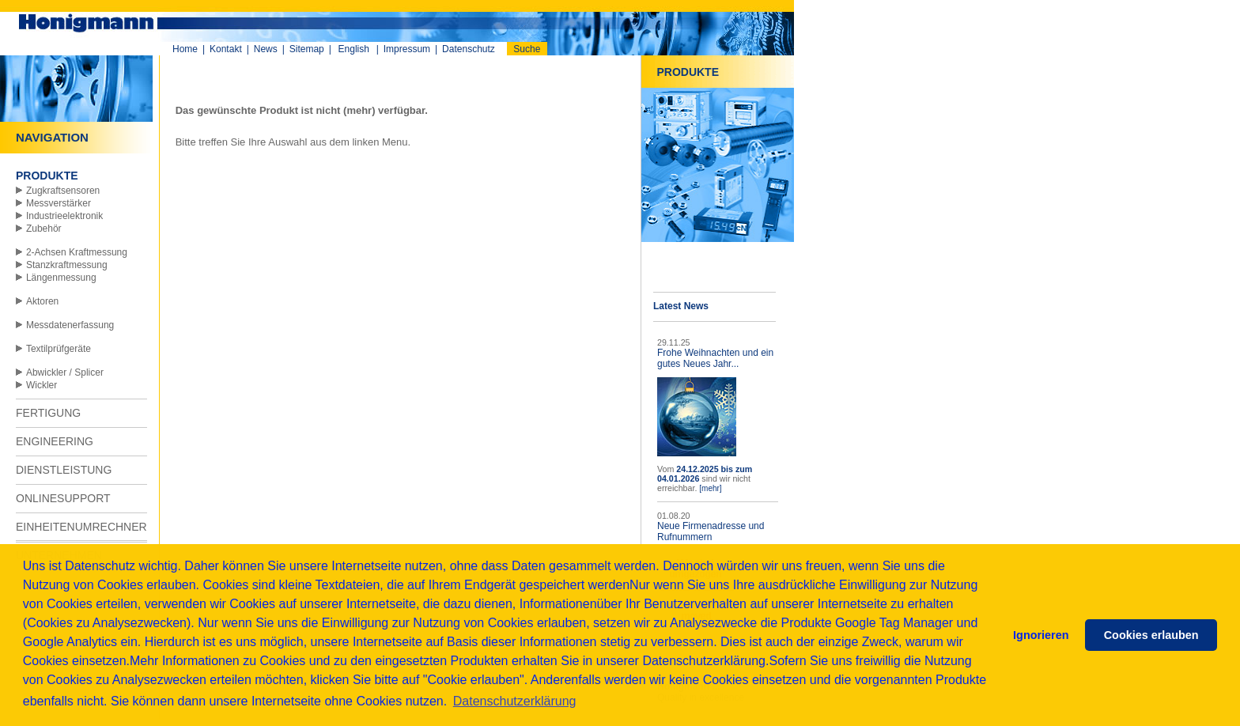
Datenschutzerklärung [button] (515, 701)
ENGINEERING (54, 441)
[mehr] (710, 488)
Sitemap (306, 49)
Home (185, 49)
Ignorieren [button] (1040, 635)
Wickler (41, 385)
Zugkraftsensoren (63, 190)
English (353, 49)
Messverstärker (58, 203)
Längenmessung (61, 277)
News (266, 49)
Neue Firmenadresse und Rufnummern (710, 531)
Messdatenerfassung (70, 325)
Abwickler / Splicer (65, 372)
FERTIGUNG (48, 412)
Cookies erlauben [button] (1151, 635)
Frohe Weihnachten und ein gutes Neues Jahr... (715, 358)
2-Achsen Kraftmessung (76, 252)
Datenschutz (468, 49)
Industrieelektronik (64, 215)
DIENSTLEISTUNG (64, 469)
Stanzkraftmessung (67, 264)
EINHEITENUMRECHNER (81, 526)
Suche (526, 49)
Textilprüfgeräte (58, 348)
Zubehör (44, 228)
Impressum (407, 49)
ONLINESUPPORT (63, 498)
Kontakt (226, 49)
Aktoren (42, 301)
